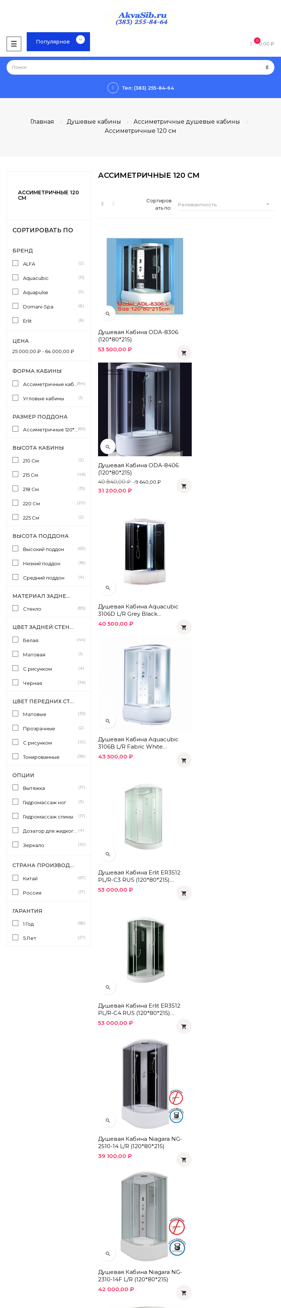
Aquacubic (50, 277)
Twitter (152, 1242)
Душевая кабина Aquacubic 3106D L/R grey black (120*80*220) (138, 459)
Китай (50, 878)
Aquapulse (50, 292)
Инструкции (18, 1217)
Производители (23, 1229)
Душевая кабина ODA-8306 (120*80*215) (138, 327)
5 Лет (50, 937)
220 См (50, 503)
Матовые (50, 714)
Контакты (156, 1157)
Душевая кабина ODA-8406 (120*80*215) (230, 327)
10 (201, 1016)
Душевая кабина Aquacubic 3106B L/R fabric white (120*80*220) (230, 459)
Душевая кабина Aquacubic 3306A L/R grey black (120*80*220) (230, 957)
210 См (50, 460)
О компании (158, 1145)
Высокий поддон (50, 549)
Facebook (156, 1229)
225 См (50, 517)
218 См (50, 489)
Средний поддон (50, 577)
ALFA (50, 263)
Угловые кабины (50, 398)
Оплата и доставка (167, 1107)
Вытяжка (50, 787)
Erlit (50, 320)
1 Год (50, 923)
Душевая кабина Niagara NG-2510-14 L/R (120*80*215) (140, 708)
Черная (50, 682)
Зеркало (50, 845)
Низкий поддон (50, 563)
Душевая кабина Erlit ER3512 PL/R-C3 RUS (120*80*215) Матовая (139, 584)
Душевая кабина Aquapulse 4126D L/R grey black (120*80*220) (230, 833)
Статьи (11, 1204)
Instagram (155, 1254)
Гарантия (155, 1132)
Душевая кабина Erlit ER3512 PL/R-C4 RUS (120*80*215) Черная (231, 584)
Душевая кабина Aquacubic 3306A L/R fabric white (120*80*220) (138, 957)
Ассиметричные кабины (50, 384)
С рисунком (50, 668)
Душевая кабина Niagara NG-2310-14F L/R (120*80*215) (232, 708)
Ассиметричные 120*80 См (50, 429)
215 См (50, 474)
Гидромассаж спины (50, 816)
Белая (50, 640)
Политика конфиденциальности (183, 1120)
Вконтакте (157, 1217)
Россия (50, 892)
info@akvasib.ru (22, 1176)
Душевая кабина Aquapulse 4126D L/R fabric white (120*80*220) (138, 833)
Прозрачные (50, 728)
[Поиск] (140, 67)
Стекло (50, 608)
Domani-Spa (50, 306)
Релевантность (226, 204)
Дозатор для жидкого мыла (50, 830)
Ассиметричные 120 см (48, 195)
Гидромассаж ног (50, 802)
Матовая (50, 654)
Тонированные (50, 756)
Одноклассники (163, 1204)
